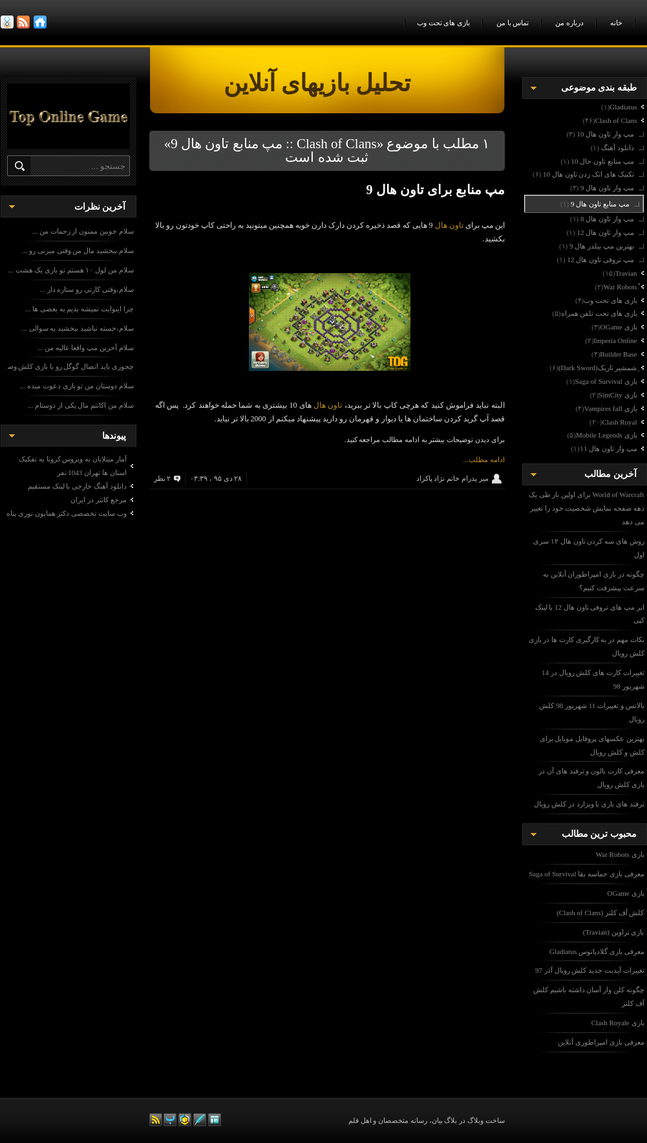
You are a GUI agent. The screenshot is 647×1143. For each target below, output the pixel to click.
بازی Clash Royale (617, 1022)
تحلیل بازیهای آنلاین (356, 83)
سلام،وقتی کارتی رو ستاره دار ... (87, 289)
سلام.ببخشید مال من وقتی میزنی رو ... (78, 250)
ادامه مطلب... (484, 459)
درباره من (569, 23)
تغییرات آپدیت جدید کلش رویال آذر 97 (589, 970)
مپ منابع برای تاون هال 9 (435, 190)
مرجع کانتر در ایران (98, 500)
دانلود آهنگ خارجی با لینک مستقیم (77, 486)
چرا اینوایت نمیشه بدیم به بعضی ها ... (79, 309)
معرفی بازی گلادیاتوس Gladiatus (596, 951)
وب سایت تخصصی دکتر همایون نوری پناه (66, 513)
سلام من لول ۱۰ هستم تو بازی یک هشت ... (71, 270)
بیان (437, 1120)
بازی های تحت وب (443, 23)
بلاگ (450, 1120)
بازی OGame (626, 893)
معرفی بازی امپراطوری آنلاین (601, 1042)
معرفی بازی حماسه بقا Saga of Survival (586, 874)
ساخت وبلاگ (486, 1120)
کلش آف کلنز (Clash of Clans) (600, 912)
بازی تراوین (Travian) (613, 932)
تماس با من (512, 23)
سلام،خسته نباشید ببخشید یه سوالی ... (78, 328)
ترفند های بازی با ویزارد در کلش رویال (589, 804)
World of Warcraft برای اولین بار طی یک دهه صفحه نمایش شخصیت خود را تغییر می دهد (586, 508)
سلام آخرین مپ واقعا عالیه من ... (85, 347)
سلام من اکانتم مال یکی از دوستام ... (81, 405)
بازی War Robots (620, 854)
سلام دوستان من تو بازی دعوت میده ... (77, 386)
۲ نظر (162, 478)
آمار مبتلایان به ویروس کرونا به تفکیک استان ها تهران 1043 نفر (73, 465)
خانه (616, 23)
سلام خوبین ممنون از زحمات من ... (83, 231)
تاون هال (449, 225)
